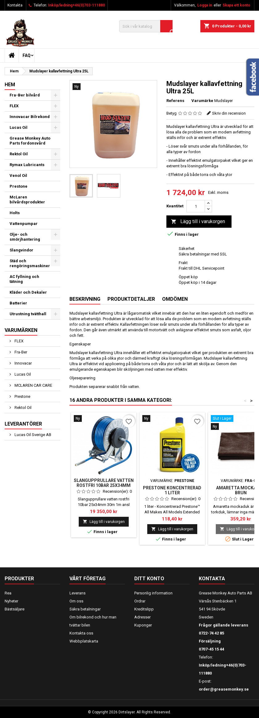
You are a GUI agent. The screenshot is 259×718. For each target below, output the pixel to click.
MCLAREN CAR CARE (33, 385)
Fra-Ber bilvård (25, 95)
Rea (8, 593)
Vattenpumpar (24, 223)
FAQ (27, 55)
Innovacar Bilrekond (30, 116)
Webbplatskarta (83, 641)
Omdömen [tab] (175, 299)
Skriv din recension (229, 113)
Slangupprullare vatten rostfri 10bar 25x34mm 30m (104, 485)
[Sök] (146, 26)
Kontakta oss (81, 633)
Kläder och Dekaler (28, 292)
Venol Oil (18, 175)
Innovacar (23, 363)
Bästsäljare (14, 609)
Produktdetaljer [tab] (131, 299)
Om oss (76, 601)
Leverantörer (23, 424)
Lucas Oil (18, 127)
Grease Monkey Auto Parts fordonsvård (30, 140)
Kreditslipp (144, 609)
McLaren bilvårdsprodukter (27, 199)
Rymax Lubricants (27, 164)
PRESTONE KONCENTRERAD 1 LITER (172, 490)
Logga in (204, 5)
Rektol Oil (19, 154)
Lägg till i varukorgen (198, 221)
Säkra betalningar (85, 609)
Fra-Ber (20, 352)
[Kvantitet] (195, 206)
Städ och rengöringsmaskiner (30, 263)
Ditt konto (149, 578)
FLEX (14, 106)
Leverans (77, 593)
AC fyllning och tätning (24, 279)
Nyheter (11, 601)
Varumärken (21, 330)
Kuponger (143, 625)
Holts (15, 212)
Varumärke (202, 100)
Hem (10, 85)
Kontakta (15, 5)
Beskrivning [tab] (84, 299)
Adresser (142, 617)
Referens (175, 100)
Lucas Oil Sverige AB (32, 434)
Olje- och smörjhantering (25, 237)
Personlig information (153, 593)
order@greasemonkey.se (224, 689)
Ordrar (139, 601)
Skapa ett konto (236, 5)
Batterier (18, 303)
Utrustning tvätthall (28, 314)
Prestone (18, 186)
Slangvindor (21, 250)
